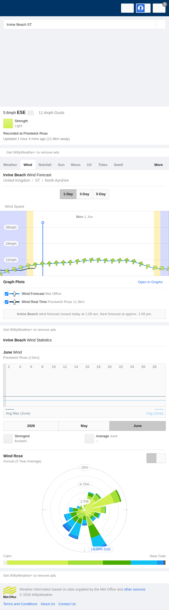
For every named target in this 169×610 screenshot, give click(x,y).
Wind (28, 165)
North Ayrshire (57, 180)
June (138, 426)
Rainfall (45, 165)
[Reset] (151, 24)
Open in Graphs (150, 282)
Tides (103, 165)
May (84, 426)
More (158, 165)
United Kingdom (16, 180)
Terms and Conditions (20, 604)
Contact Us (67, 604)
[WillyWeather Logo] (12, 8)
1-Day (68, 194)
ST (37, 180)
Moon (75, 165)
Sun (61, 165)
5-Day (101, 194)
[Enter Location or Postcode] (84, 24)
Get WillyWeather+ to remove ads (32, 152)
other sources (134, 589)
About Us (48, 604)
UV (89, 165)
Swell (118, 165)
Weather (10, 165)
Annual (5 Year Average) (22, 461)
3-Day (84, 194)
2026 (31, 426)
